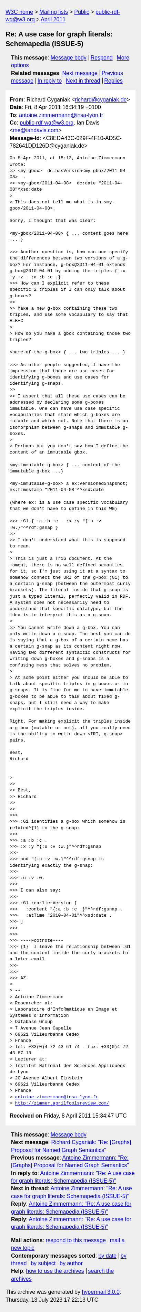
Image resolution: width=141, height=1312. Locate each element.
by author (71, 1263)
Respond (102, 58)
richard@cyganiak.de (101, 100)
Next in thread (83, 81)
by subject (43, 1263)
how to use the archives (55, 1271)
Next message (80, 73)
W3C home (19, 12)
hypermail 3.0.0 (100, 1292)
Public (81, 12)
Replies (113, 81)
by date (107, 1256)
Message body (69, 58)
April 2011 (53, 19)
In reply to (50, 81)
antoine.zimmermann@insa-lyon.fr (61, 115)
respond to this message (75, 1240)
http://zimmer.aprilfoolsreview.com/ (62, 1103)
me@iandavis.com (35, 130)
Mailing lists (53, 12)
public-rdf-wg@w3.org (46, 123)
